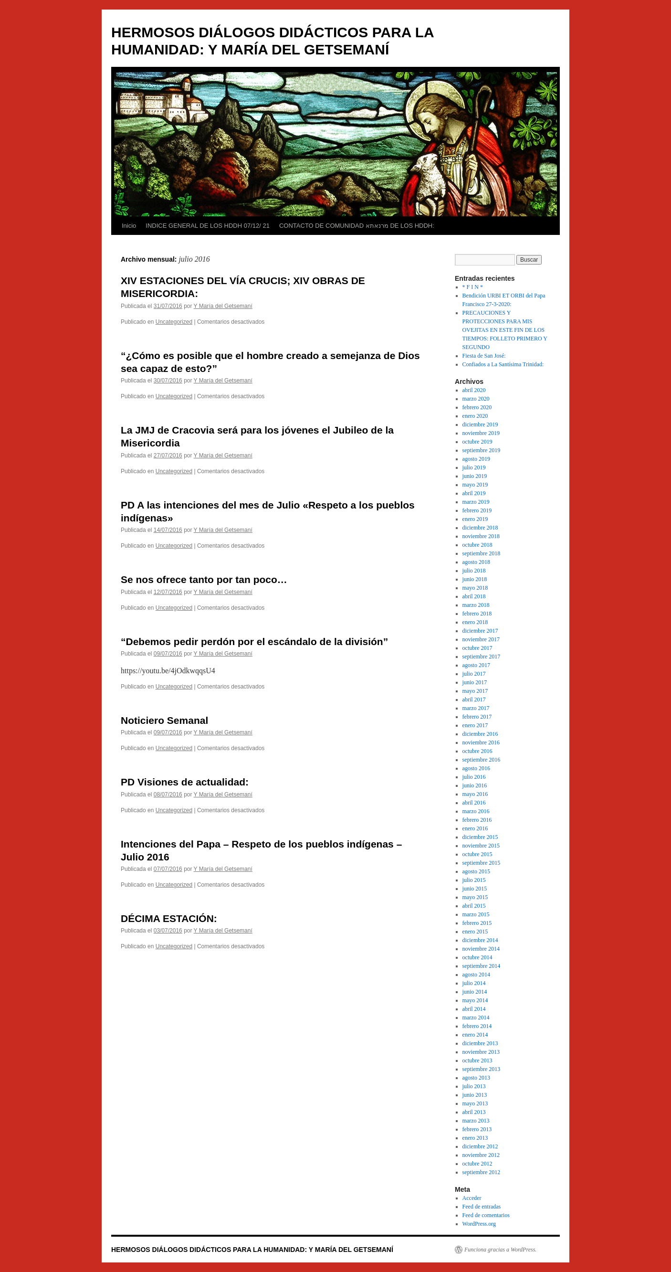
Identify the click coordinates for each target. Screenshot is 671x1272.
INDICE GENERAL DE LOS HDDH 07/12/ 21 (208, 225)
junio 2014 (474, 991)
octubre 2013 (477, 1060)
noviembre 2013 (481, 1052)
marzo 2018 (476, 605)
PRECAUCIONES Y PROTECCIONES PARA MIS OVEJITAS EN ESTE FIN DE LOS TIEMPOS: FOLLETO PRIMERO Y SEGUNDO (504, 329)
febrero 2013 (477, 1129)
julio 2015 (474, 880)
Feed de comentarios (486, 1215)
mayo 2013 (475, 1103)
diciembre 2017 (480, 630)
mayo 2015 (475, 897)
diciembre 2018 (480, 527)
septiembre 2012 (481, 1172)
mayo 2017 (475, 691)
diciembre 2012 (480, 1146)
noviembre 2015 (481, 845)
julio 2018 (474, 570)
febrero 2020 (477, 407)
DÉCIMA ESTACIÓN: (169, 918)
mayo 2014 (475, 1000)
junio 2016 (474, 785)
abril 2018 (474, 596)
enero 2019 (475, 519)
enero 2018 (475, 622)
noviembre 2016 (481, 742)
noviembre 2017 (481, 639)
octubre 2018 (477, 544)
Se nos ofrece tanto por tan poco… (204, 579)
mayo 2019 (475, 484)
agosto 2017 (476, 665)
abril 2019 (474, 493)
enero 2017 (475, 725)
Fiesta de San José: (484, 355)
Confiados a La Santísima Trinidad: (503, 364)
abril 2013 (474, 1112)
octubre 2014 (477, 957)
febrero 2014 (477, 1026)
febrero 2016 (477, 819)
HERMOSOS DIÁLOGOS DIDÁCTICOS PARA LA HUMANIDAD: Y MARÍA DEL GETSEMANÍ (252, 1249)
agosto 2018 (476, 562)
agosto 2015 (476, 871)
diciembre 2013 (480, 1043)
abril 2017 (474, 699)
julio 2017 (474, 673)
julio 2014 (474, 983)
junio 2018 (474, 579)
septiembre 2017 (481, 656)
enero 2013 (475, 1137)
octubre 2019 (477, 441)
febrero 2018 (477, 613)
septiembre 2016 (481, 759)
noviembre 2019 (481, 433)
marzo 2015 (476, 914)
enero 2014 (475, 1034)
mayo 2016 (475, 794)
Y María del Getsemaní (223, 306)
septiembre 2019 (481, 450)
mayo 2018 (475, 587)
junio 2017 (474, 682)
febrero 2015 (477, 923)
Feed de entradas (481, 1206)
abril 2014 (474, 1009)
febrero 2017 (477, 716)
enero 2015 (475, 931)
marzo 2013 (476, 1120)
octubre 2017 (477, 648)
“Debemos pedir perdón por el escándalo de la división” (254, 641)
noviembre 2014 (481, 948)
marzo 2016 (476, 811)
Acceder (472, 1198)
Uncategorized (174, 321)
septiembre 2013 (481, 1069)
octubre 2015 (477, 854)
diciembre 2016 (480, 734)
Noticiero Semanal (164, 720)
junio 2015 (474, 888)
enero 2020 (475, 416)
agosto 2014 (476, 974)
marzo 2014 (476, 1017)
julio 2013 (474, 1086)
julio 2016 (474, 777)
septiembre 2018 (481, 553)
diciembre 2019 (480, 424)
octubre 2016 (477, 751)
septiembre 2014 (481, 966)
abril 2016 (474, 802)
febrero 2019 (477, 510)
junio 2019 (474, 476)
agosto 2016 (476, 768)
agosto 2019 (476, 459)
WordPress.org (479, 1223)
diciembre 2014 (480, 940)
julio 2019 (474, 467)
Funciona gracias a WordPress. (500, 1249)
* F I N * (472, 287)
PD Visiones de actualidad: (185, 781)
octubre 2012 (477, 1163)
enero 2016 (475, 828)
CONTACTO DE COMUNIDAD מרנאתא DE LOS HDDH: (356, 225)
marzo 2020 (476, 398)
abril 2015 (474, 905)
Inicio (129, 225)
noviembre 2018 (481, 536)
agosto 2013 (476, 1077)
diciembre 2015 (480, 837)
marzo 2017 (476, 708)
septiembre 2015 (481, 862)
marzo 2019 (476, 501)
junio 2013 (474, 1095)
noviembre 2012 (481, 1155)
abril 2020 (474, 390)
